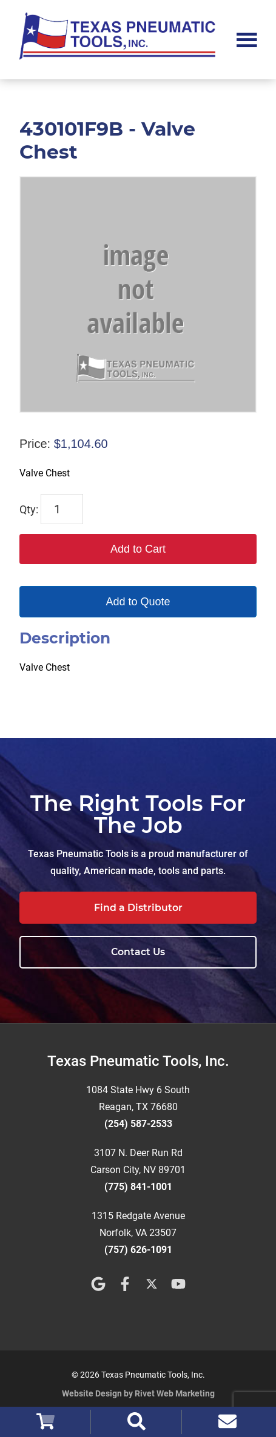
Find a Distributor (138, 907)
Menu (246, 38)
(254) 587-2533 (138, 1124)
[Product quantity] (62, 509)
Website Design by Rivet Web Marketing (138, 1393)
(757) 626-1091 (138, 1249)
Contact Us (138, 952)
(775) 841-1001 (138, 1186)
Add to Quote (138, 602)
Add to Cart (138, 549)
